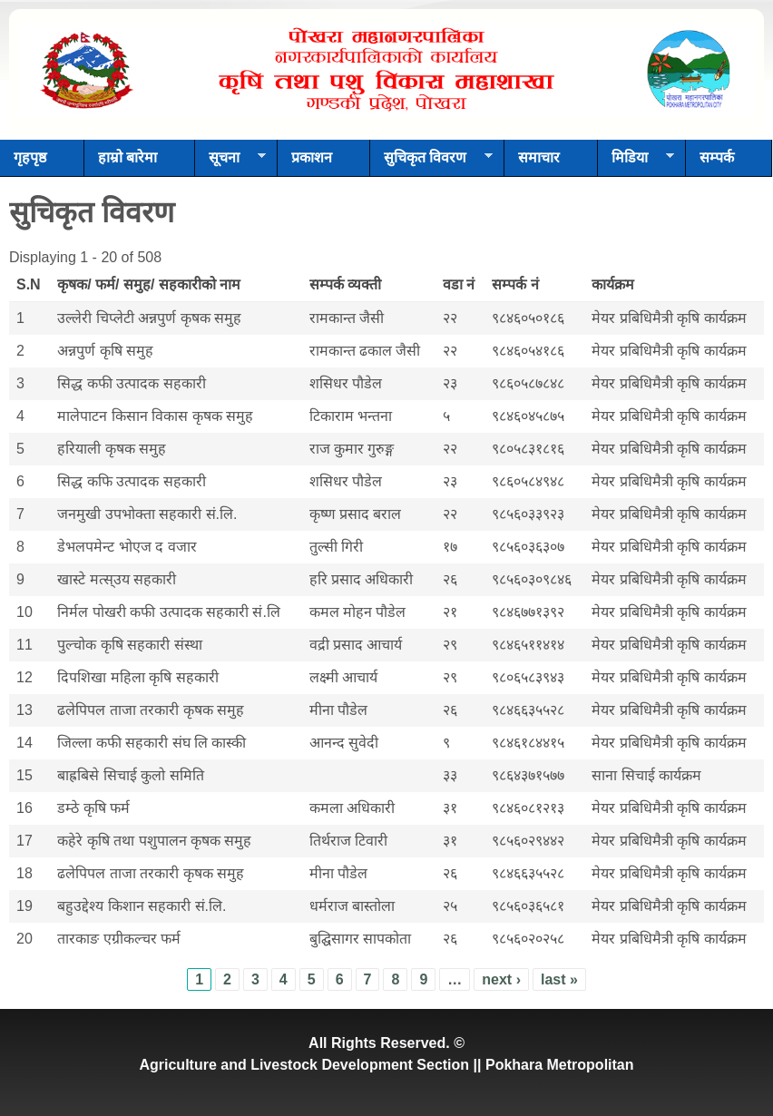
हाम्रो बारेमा (127, 157)
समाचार (539, 157)
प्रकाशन (311, 157)
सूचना (230, 163)
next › (501, 979)
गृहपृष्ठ (30, 157)
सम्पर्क (717, 157)
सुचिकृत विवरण (431, 163)
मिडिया (636, 163)
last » (559, 979)
